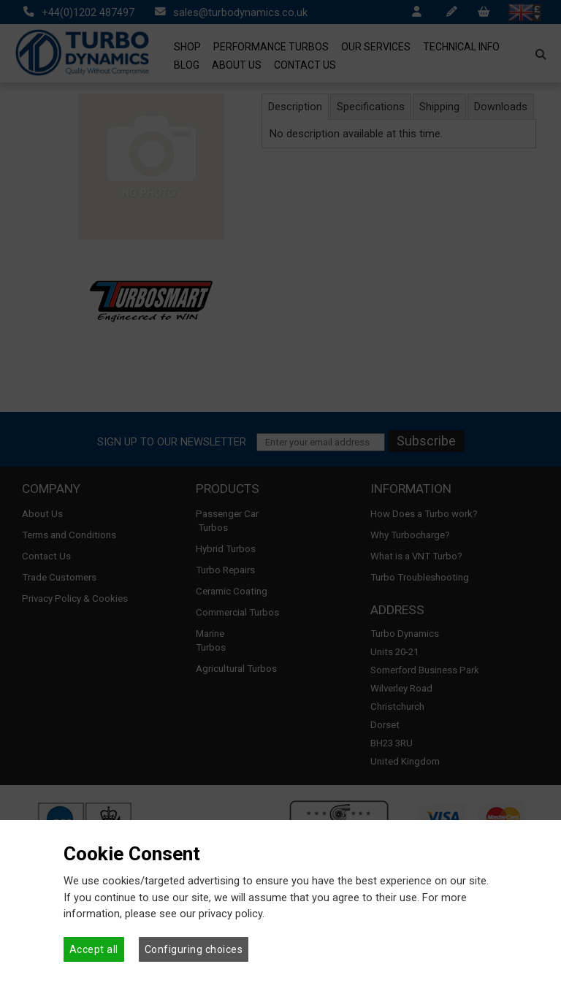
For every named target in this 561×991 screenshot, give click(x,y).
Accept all (94, 949)
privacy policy (230, 913)
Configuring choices (193, 949)
